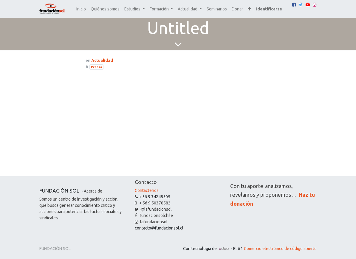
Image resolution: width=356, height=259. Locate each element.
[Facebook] (294, 4)
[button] (249, 9)
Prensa (96, 67)
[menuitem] (81, 9)
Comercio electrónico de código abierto (280, 248)
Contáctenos (147, 190)
